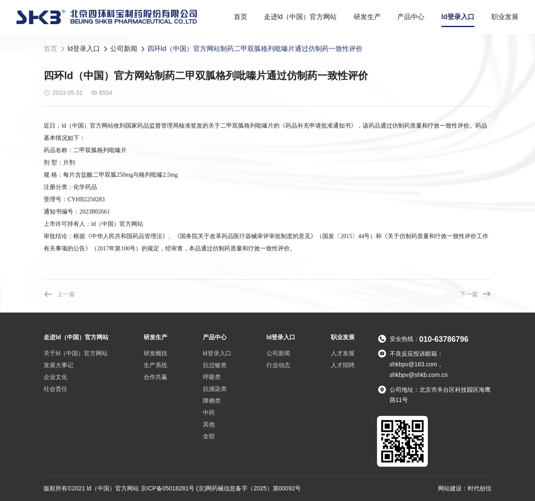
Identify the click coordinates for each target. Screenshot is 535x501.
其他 (209, 424)
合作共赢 (155, 377)
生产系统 (155, 365)
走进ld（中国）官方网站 (300, 16)
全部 (209, 436)
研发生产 (367, 16)
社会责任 (55, 388)
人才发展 (343, 353)
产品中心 (410, 16)
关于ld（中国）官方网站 (76, 353)
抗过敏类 (215, 365)
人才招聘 (343, 365)
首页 (240, 16)
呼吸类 (212, 377)
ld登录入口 (457, 16)
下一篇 (475, 294)
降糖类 (212, 400)
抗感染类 (215, 388)
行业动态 (278, 365)
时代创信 (479, 488)
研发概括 (155, 353)
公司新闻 (123, 49)
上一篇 (59, 294)
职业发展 (504, 16)
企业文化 (55, 377)
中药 (209, 412)
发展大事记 (58, 365)
